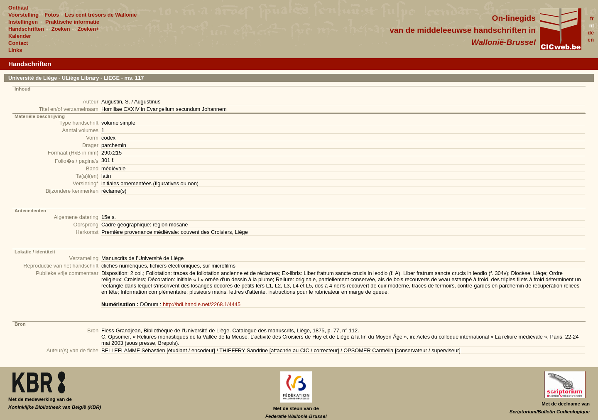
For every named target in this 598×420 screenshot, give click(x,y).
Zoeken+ (88, 29)
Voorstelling (23, 15)
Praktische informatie (72, 22)
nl (591, 25)
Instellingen (23, 22)
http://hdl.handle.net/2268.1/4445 (201, 304)
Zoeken (60, 29)
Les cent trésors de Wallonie (101, 15)
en (591, 40)
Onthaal (18, 8)
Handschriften (26, 29)
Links (15, 50)
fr (592, 18)
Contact (18, 43)
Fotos (51, 15)
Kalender (19, 36)
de (591, 32)
